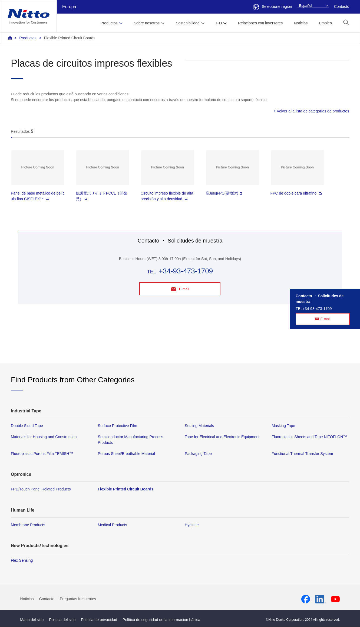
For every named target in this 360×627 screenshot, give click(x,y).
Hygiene (192, 525)
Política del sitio (62, 620)
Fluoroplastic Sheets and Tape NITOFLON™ (309, 437)
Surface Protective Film (117, 426)
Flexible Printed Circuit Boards (69, 38)
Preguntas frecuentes (78, 599)
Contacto (341, 6)
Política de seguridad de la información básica (161, 620)
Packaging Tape (198, 454)
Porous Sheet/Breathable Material (126, 454)
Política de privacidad (99, 620)
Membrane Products (28, 525)
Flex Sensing (22, 560)
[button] (346, 22)
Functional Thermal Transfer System (302, 454)
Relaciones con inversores (260, 23)
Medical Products (112, 525)
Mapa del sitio (32, 620)
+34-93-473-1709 (186, 271)
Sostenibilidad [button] (188, 23)
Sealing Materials (199, 426)
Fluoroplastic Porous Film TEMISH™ (42, 454)
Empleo (325, 23)
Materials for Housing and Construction (44, 437)
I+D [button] (219, 23)
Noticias (301, 23)
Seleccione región (272, 6)
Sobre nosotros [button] (147, 23)
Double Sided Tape (27, 426)
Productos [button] (108, 23)
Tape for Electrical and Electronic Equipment (222, 437)
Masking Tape (283, 426)
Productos (27, 38)
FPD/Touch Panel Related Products (41, 489)
